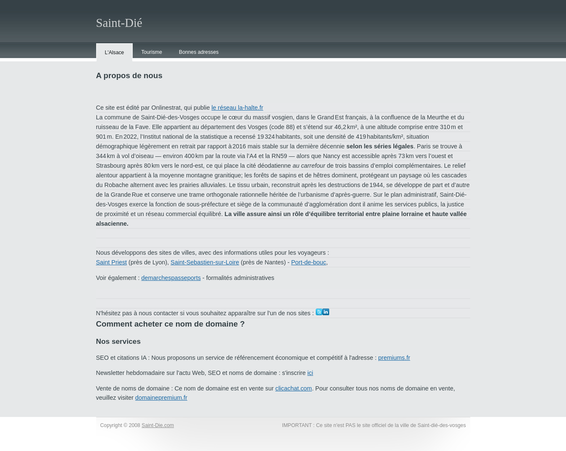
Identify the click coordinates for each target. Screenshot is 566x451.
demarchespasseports (171, 277)
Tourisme (151, 52)
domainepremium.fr (161, 397)
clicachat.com (293, 388)
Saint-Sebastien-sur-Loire (204, 262)
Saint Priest (111, 262)
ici (310, 372)
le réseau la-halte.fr (237, 107)
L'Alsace (114, 52)
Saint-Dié (119, 22)
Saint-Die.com (158, 425)
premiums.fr (394, 357)
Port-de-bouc (308, 262)
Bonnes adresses (199, 52)
